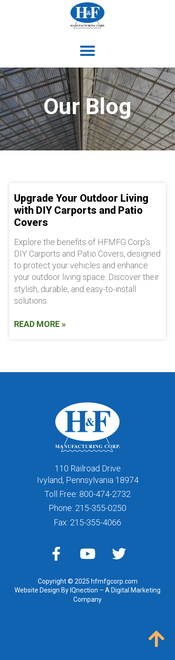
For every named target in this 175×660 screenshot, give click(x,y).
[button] (87, 51)
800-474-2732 (105, 494)
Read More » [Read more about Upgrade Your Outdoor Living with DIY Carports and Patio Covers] (40, 324)
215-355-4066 (95, 522)
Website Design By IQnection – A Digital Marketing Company (87, 594)
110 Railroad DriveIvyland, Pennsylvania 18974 (88, 474)
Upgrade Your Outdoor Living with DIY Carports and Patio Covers (81, 210)
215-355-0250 (100, 508)
